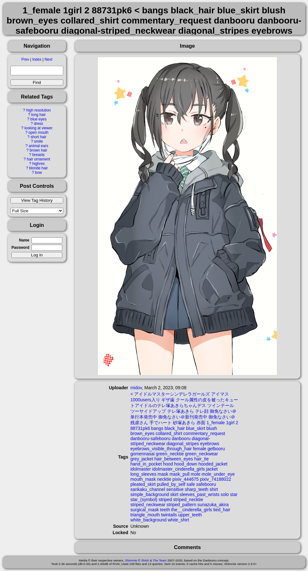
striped (165, 499)
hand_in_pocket (146, 463)
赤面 (200, 422)
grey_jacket (141, 458)
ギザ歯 (168, 399)
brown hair (38, 150)
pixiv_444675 (185, 479)
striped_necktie (188, 499)
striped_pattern (181, 504)
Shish (145, 560)
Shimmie (131, 560)
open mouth (39, 132)
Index (36, 59)
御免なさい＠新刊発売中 (182, 416)
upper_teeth (190, 514)
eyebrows (209, 443)
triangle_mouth (145, 514)
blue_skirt (195, 428)
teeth (165, 509)
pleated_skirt (142, 484)
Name (24, 240)
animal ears (38, 146)
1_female (216, 422)
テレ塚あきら (180, 411)
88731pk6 (140, 428)
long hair (38, 114)
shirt (213, 489)
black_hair (175, 428)
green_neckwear (201, 453)
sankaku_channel (147, 489)
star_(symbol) (143, 499)
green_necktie (170, 453)
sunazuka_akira (213, 504)
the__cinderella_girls (191, 509)
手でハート (160, 422)
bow (38, 172)
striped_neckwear (147, 504)
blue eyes (39, 119)
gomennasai (142, 453)
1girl (230, 422)
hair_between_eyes (173, 458)
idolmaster (140, 469)
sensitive (174, 489)
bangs (157, 428)
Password (20, 247)
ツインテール (220, 405)
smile (38, 141)
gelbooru (216, 448)
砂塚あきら (184, 422)
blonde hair (38, 168)
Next (48, 59)
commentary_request (204, 433)
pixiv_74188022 (215, 479)
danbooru (181, 438)
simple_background (149, 494)
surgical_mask (144, 509)
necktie (164, 479)
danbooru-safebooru (150, 438)
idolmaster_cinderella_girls (178, 469)
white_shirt (178, 519)
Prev (25, 59)
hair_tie (201, 458)
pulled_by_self (171, 484)
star (233, 494)
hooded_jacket (212, 463)
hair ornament (38, 159)
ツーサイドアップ (148, 411)
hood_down (185, 463)
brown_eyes (142, 433)
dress (38, 123)
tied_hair (221, 509)
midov (136, 387)
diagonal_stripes (183, 443)
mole (195, 474)
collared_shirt (169, 433)
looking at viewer (38, 128)
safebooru (206, 484)
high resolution (38, 110)
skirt (174, 494)
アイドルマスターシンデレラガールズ (172, 394)
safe (191, 484)
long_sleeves (143, 474)
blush (211, 428)
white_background (148, 519)
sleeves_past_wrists (199, 494)
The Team (160, 560)
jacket (212, 469)
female (199, 448)
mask (163, 474)
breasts (38, 155)
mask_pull (179, 474)
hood (168, 463)
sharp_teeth (196, 489)
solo (225, 494)
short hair (38, 137)
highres (38, 163)
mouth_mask (143, 479)
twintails (169, 514)
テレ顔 (202, 411)
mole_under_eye (218, 474)
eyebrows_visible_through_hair (161, 448)
